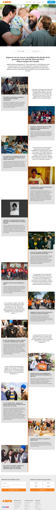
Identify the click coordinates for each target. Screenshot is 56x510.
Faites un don (16, 505)
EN (45, 2)
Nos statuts (37, 507)
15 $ (36, 483)
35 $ (48, 483)
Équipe (34, 2)
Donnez (51, 2)
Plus (43, 2)
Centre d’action (17, 506)
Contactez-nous (28, 506)
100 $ (48, 486)
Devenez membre (17, 502)
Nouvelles (39, 2)
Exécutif (26, 508)
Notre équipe (27, 503)
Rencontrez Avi (29, 2)
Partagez (20, 51)
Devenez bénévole (18, 503)
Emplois (15, 508)
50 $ (36, 486)
